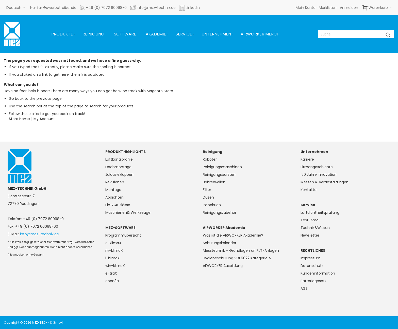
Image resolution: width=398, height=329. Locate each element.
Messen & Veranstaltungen (325, 182)
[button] (16, 8)
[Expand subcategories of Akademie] (168, 34)
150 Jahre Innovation (319, 174)
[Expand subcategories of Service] (193, 34)
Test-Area (310, 220)
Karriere (307, 159)
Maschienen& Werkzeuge (128, 212)
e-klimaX (113, 242)
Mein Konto (306, 7)
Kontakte (309, 189)
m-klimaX (114, 250)
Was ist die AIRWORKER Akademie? (233, 235)
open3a (112, 280)
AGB (304, 288)
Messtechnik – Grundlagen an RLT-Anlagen (241, 250)
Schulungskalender (219, 242)
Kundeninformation (318, 273)
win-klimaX (115, 265)
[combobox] (356, 34)
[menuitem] (63, 34)
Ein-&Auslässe (117, 204)
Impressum (311, 258)
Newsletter (310, 235)
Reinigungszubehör (219, 212)
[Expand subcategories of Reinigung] (106, 34)
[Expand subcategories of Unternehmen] (233, 34)
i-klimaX (112, 258)
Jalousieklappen (119, 174)
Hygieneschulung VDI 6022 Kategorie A (237, 258)
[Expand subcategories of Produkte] (74, 34)
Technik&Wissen (315, 227)
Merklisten (328, 7)
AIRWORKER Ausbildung (223, 265)
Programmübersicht (123, 235)
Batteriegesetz (313, 280)
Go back (16, 98)
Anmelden (349, 7)
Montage (113, 189)
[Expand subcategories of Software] (138, 34)
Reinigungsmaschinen (222, 166)
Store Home (19, 118)
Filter (207, 189)
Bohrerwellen (214, 182)
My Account (44, 118)
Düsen (208, 197)
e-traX (111, 273)
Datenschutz (312, 265)
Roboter (210, 159)
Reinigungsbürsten (219, 174)
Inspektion (212, 204)
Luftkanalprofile (119, 159)
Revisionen (114, 182)
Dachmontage (118, 166)
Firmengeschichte (317, 166)
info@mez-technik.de (39, 234)
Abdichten (114, 197)
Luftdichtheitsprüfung (320, 212)
